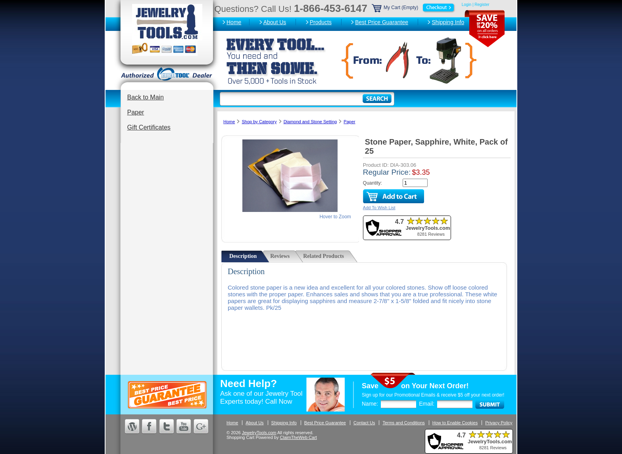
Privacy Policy (498, 422)
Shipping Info (448, 22)
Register (481, 4)
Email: (426, 404)
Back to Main (145, 97)
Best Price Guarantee (381, 22)
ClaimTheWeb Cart (298, 437)
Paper (135, 112)
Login (466, 4)
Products (321, 22)
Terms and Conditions (403, 422)
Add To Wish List (379, 207)
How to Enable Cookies (455, 422)
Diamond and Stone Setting (310, 121)
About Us (274, 22)
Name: (370, 404)
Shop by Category (259, 121)
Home (234, 22)
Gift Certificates (149, 127)
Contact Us (364, 422)
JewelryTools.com (259, 432)
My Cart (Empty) (414, 7)
